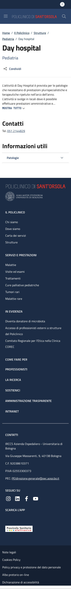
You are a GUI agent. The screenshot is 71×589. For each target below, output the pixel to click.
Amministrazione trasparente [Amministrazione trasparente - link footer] (28, 401)
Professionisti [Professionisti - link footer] (16, 369)
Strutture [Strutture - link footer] (11, 242)
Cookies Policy (11, 559)
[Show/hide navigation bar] (5, 16)
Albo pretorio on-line (15, 574)
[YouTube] (36, 498)
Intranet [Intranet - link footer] (12, 411)
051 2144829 (16, 131)
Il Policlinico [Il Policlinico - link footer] (15, 212)
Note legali (9, 552)
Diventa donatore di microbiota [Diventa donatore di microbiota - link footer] (25, 321)
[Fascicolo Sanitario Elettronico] (19, 528)
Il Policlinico (21, 33)
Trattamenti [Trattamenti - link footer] (13, 278)
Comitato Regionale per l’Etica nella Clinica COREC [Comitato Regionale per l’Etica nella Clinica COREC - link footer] (32, 343)
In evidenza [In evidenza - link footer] (14, 311)
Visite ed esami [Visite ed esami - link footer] (15, 271)
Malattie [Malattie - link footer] (10, 265)
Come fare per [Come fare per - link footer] (16, 359)
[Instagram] (8, 498)
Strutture (40, 33)
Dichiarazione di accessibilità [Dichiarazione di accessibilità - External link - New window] (20, 582)
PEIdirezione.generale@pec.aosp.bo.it (35, 478)
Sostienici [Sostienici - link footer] (12, 390)
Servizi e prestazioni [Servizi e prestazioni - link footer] (21, 255)
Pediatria (8, 39)
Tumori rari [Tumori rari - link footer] (12, 292)
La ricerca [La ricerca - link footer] (13, 380)
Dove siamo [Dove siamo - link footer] (12, 229)
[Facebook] (26, 498)
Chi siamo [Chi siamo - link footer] (11, 222)
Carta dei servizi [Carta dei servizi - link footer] (15, 235)
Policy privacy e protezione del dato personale (31, 567)
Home (6, 33)
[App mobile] (8, 518)
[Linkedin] (17, 498)
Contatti (12, 435)
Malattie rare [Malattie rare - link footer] (13, 298)
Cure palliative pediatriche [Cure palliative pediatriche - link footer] (22, 285)
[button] (64, 16)
